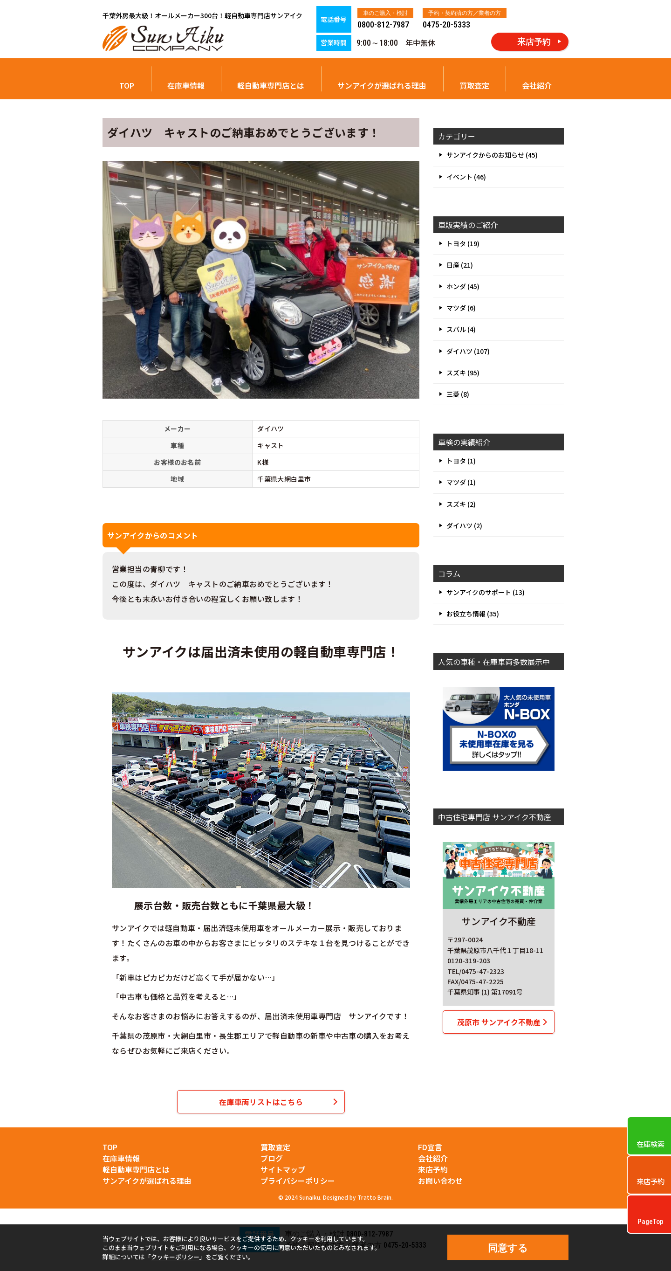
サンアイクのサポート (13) (485, 592)
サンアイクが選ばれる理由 (381, 85)
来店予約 (433, 1169)
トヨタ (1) (461, 460)
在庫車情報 (186, 85)
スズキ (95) (462, 372)
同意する (508, 1248)
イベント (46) (466, 176)
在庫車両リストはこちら (261, 1101)
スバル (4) (461, 329)
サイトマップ (282, 1169)
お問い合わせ (440, 1180)
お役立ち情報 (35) (472, 613)
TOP (126, 85)
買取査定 (474, 85)
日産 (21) (459, 264)
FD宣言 (430, 1147)
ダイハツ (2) (464, 525)
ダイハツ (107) (468, 351)
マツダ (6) (461, 307)
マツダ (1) (461, 482)
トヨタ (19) (462, 243)
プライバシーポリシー (297, 1180)
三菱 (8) (457, 394)
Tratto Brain (374, 1197)
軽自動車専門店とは (270, 85)
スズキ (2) (461, 504)
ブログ (271, 1158)
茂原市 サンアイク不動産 (499, 1022)
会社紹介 (537, 85)
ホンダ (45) (462, 286)
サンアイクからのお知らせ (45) (492, 154)
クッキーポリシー (175, 1256)
